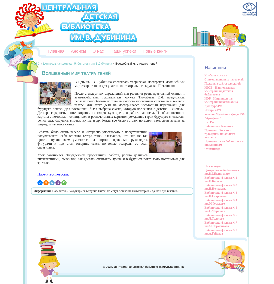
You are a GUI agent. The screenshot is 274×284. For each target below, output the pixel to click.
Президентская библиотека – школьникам (223, 143)
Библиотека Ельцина (218, 126)
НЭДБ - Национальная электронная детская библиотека (219, 91)
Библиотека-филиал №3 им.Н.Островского (220, 194)
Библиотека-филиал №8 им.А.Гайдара (220, 232)
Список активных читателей (224, 79)
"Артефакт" (212, 118)
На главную (212, 166)
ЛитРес (209, 122)
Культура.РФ (213, 106)
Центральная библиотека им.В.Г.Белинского (221, 172)
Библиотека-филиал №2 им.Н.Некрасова (220, 187)
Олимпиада (212, 148)
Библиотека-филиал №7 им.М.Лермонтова (220, 224)
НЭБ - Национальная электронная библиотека (221, 100)
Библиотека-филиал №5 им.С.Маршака (220, 209)
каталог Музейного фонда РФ (224, 114)
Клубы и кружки (215, 75)
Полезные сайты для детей (222, 83)
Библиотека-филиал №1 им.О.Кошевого (220, 179)
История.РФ (212, 110)
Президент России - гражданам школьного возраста (219, 134)
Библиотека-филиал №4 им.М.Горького (220, 202)
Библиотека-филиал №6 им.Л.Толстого (220, 217)
